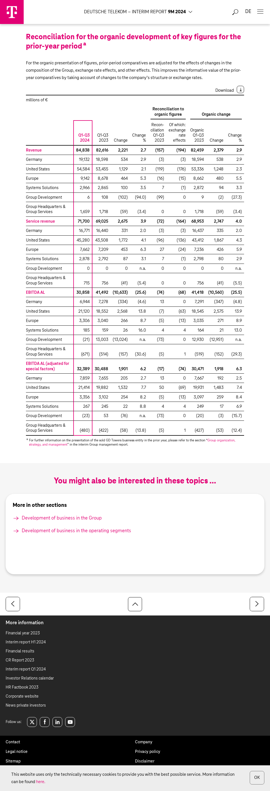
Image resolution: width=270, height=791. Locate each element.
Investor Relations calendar (30, 678)
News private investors (26, 705)
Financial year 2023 (23, 633)
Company (143, 742)
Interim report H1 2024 (26, 642)
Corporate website (22, 696)
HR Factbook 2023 (22, 687)
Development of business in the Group (62, 518)
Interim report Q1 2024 (26, 669)
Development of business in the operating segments (76, 531)
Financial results (20, 651)
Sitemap (13, 761)
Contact (13, 742)
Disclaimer (144, 761)
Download (224, 90)
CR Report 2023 (20, 660)
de (248, 11)
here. (40, 781)
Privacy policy (147, 752)
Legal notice (17, 752)
